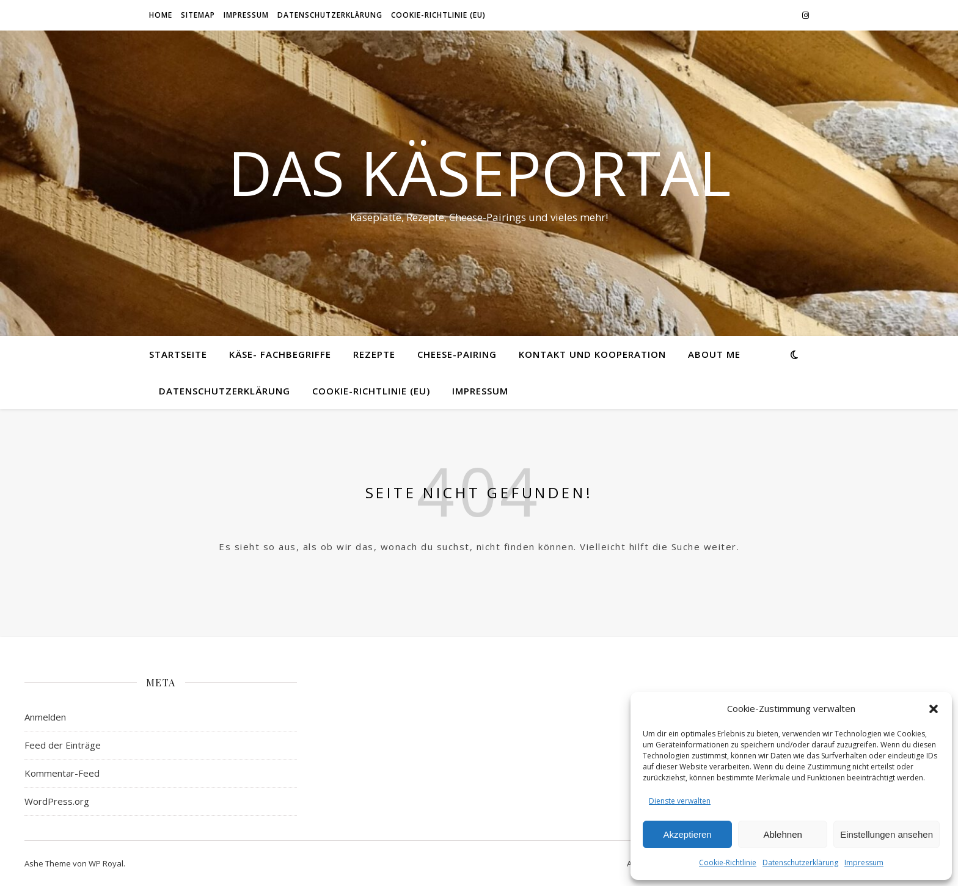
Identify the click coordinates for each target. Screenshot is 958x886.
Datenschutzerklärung (800, 862)
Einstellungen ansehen (886, 834)
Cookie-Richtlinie (727, 862)
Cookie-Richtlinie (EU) (438, 15)
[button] (933, 709)
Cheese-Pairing (457, 354)
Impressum (863, 862)
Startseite (178, 354)
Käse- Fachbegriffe (280, 354)
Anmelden (45, 717)
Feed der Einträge (62, 745)
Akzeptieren (687, 834)
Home (160, 15)
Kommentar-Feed (62, 773)
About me (714, 354)
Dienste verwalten (680, 801)
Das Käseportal (479, 172)
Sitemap (198, 15)
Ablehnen (782, 834)
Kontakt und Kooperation (592, 354)
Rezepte (374, 354)
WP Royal (106, 863)
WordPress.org (56, 801)
